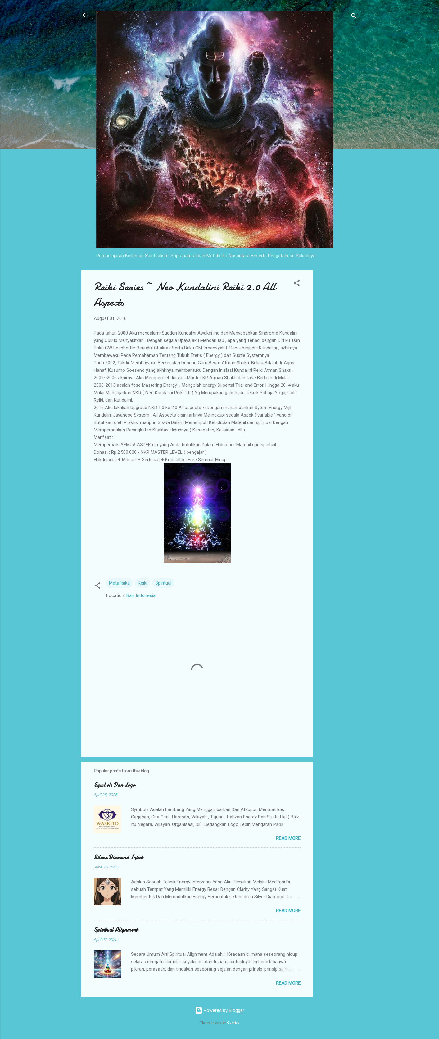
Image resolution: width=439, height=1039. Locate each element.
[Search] (354, 16)
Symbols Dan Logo (114, 785)
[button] (297, 284)
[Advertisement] (338, 363)
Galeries (233, 1023)
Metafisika (119, 583)
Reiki (142, 583)
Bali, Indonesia (141, 595)
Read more (288, 838)
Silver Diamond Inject (118, 857)
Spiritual (163, 583)
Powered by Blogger (219, 1010)
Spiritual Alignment (116, 930)
